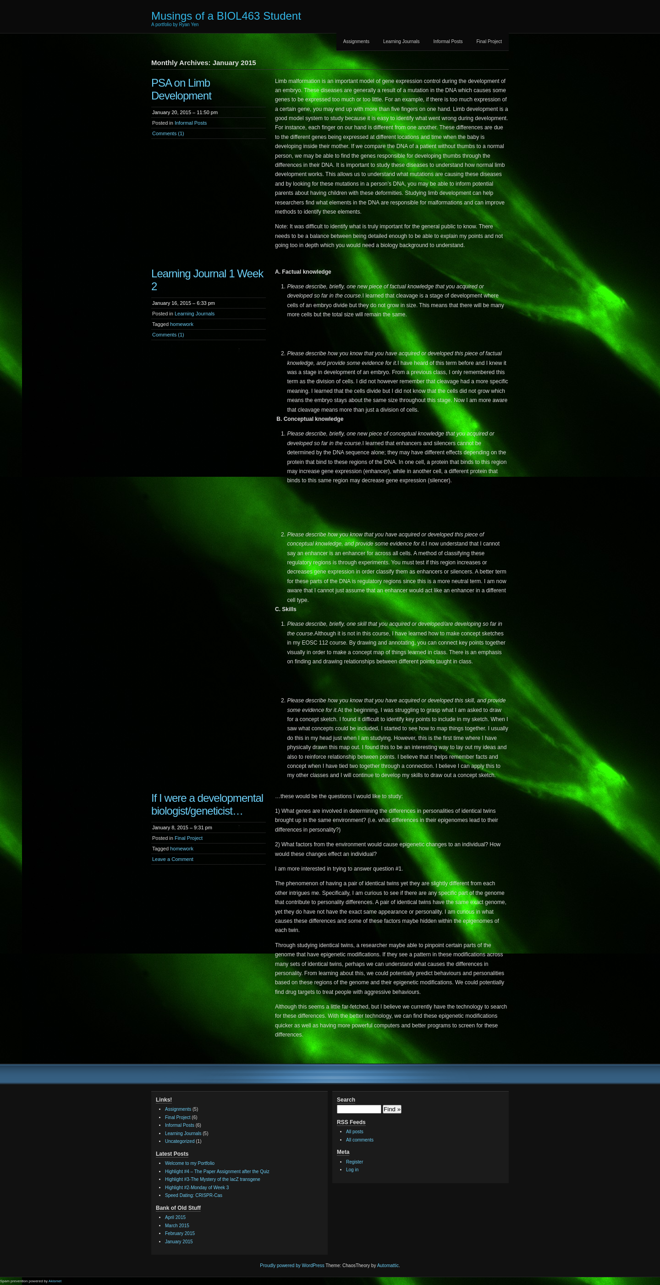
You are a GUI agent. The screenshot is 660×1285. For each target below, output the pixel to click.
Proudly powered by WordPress (292, 1265)
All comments (360, 1139)
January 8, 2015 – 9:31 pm (182, 827)
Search (346, 1100)
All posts (354, 1131)
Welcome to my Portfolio (189, 1163)
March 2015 (177, 1225)
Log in (352, 1169)
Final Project (489, 41)
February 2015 (180, 1233)
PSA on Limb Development (181, 89)
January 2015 (179, 1241)
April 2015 (175, 1217)
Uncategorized (179, 1141)
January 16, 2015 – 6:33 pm (183, 303)
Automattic (388, 1265)
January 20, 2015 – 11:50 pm (185, 112)
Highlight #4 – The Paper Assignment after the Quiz (217, 1171)
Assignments (356, 41)
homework (181, 324)
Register (354, 1161)
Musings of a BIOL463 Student (226, 16)
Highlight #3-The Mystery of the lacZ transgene (212, 1179)
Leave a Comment (172, 859)
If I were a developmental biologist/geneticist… (207, 804)
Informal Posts (448, 41)
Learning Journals (401, 41)
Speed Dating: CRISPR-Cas (193, 1195)
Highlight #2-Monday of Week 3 (197, 1187)
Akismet (55, 1281)
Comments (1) (168, 133)
